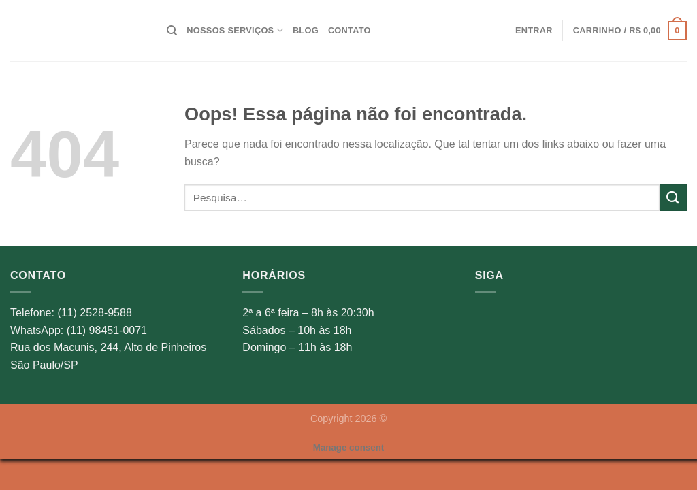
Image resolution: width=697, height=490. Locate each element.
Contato (349, 30)
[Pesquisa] (172, 31)
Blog (306, 30)
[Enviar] (673, 197)
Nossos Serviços (235, 30)
